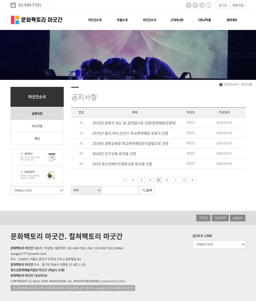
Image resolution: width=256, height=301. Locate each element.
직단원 (203, 218)
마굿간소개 (95, 20)
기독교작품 (204, 20)
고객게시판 (177, 20)
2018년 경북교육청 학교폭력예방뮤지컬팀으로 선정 (130, 143)
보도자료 (37, 126)
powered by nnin (113, 281)
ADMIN (237, 218)
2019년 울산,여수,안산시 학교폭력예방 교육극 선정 (130, 133)
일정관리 (220, 218)
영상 (37, 138)
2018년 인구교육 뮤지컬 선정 (114, 153)
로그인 (223, 5)
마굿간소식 (149, 20)
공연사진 (37, 113)
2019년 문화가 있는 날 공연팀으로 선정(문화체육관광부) (134, 122)
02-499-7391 (29, 5)
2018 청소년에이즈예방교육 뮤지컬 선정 (122, 163)
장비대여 (231, 20)
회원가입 (238, 5)
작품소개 (122, 20)
